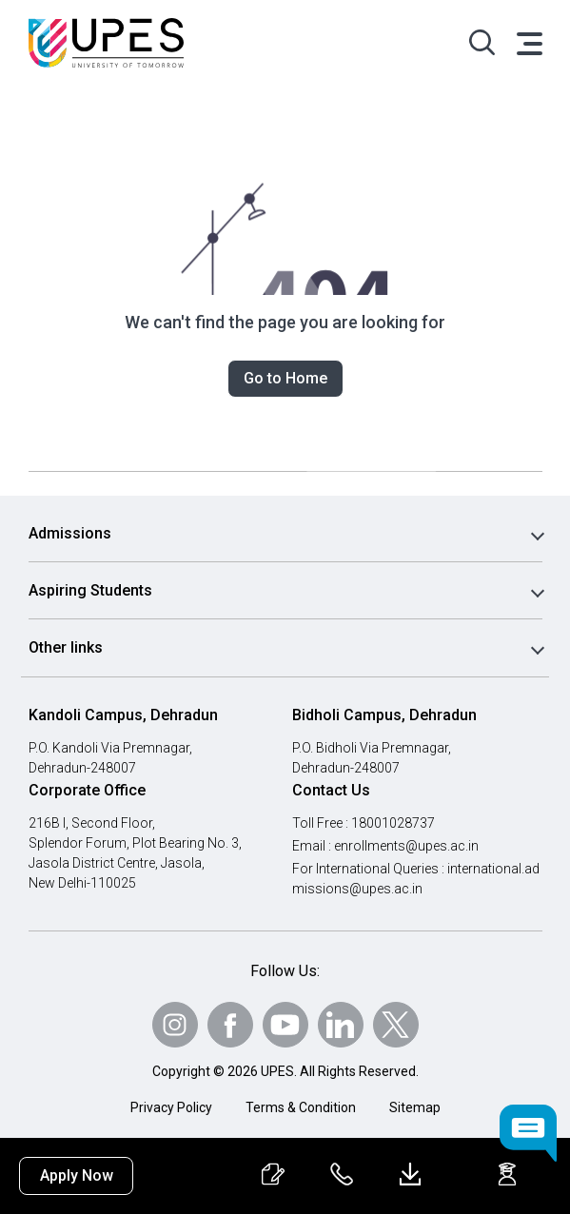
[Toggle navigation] (528, 43)
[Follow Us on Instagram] (175, 1025)
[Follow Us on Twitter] (396, 1025)
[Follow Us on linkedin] (341, 1025)
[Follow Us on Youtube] (285, 1025)
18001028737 (395, 823)
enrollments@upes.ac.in (408, 845)
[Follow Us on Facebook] (230, 1025)
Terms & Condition (301, 1107)
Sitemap (415, 1107)
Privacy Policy (171, 1107)
